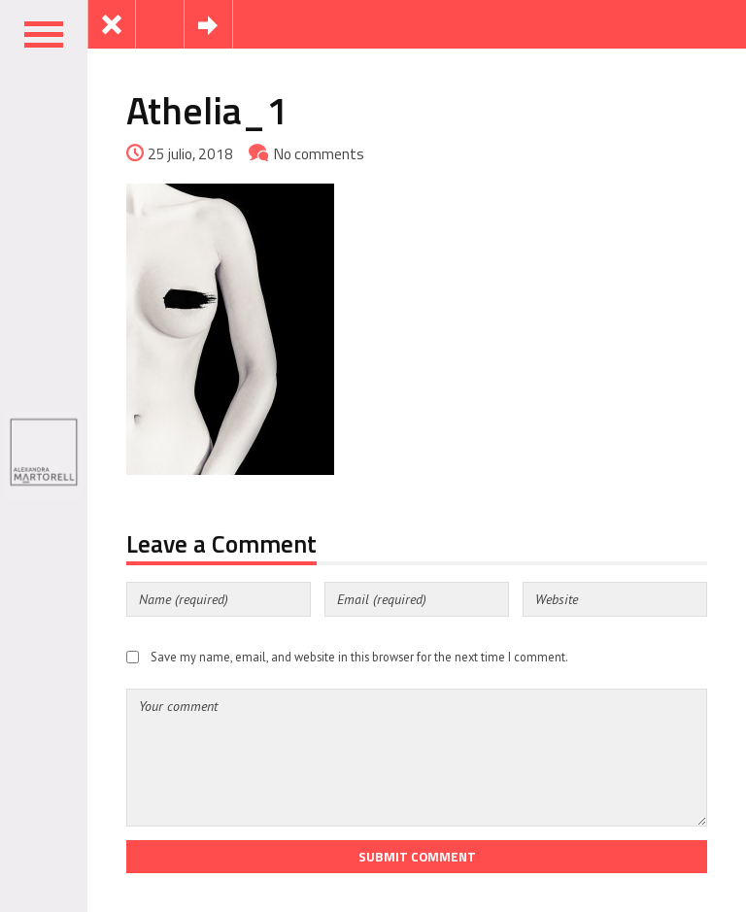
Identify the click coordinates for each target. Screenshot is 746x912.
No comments (319, 154)
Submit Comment (417, 856)
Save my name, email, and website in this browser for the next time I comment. (359, 656)
